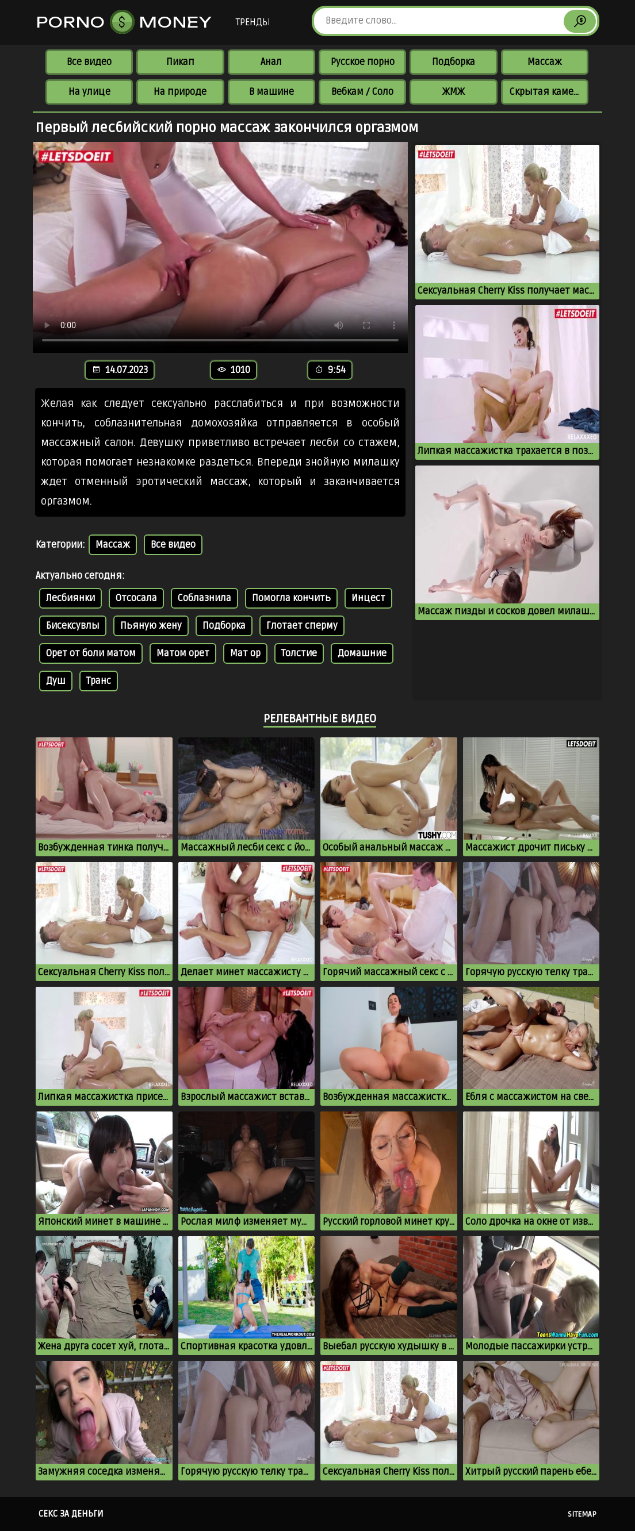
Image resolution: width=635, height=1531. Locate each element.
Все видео (89, 62)
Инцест (368, 598)
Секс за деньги (71, 1514)
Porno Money (124, 22)
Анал (271, 62)
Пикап (180, 62)
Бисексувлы (73, 626)
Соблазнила (204, 598)
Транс (98, 681)
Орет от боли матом (91, 653)
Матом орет (182, 653)
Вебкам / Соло (362, 92)
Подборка (453, 62)
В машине (271, 92)
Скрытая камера (547, 92)
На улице (89, 92)
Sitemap (582, 1514)
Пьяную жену (151, 626)
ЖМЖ (453, 92)
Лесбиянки (70, 598)
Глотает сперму (302, 626)
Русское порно (363, 62)
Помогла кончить (291, 598)
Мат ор (245, 653)
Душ (56, 681)
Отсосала (136, 598)
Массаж (544, 62)
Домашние (362, 653)
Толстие (299, 653)
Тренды (253, 22)
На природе (180, 92)
